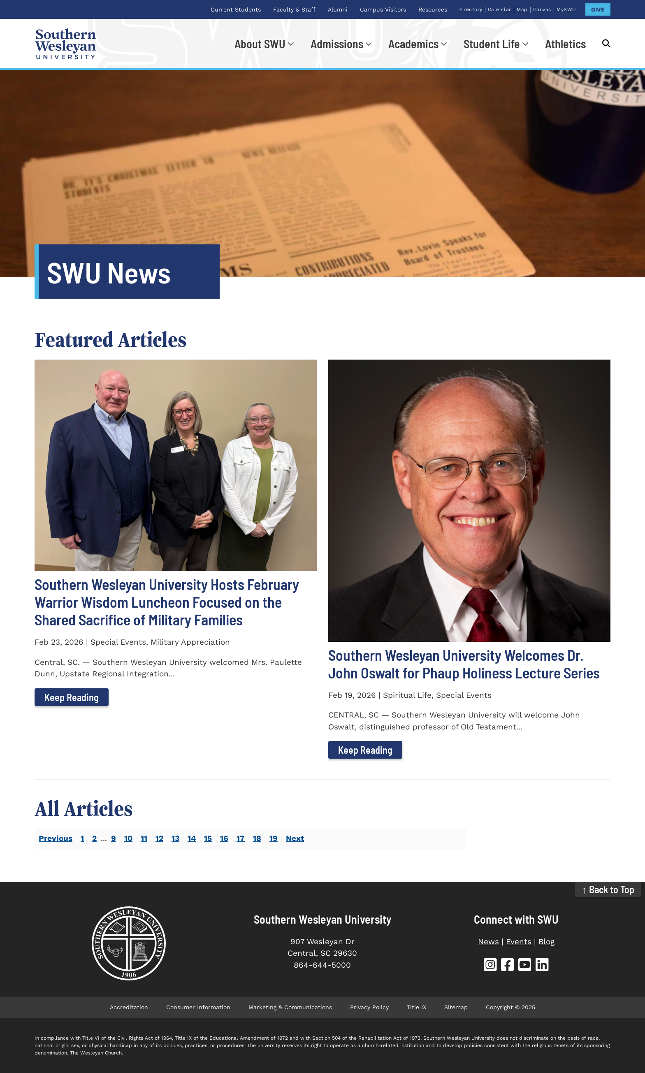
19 (273, 838)
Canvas (542, 9)
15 (208, 838)
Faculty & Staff (294, 9)
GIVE (598, 9)
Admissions (337, 44)
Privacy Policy (369, 1007)
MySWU (566, 9)
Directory (470, 9)
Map (522, 9)
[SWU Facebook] (507, 966)
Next (295, 838)
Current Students (236, 9)
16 (224, 838)
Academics (413, 44)
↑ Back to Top (608, 889)
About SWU (259, 44)
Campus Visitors (383, 9)
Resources (432, 9)
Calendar (499, 9)
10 (128, 838)
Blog (546, 941)
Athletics (565, 44)
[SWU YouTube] (525, 966)
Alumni (338, 9)
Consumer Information (198, 1007)
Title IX (416, 1007)
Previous (55, 838)
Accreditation (129, 1007)
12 (159, 838)
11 (144, 838)
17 (241, 838)
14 (192, 838)
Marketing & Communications (290, 1007)
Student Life (492, 44)
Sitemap (456, 1007)
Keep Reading (71, 697)
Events (518, 941)
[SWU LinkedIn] (542, 966)
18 (257, 838)
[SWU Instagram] (490, 966)
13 (175, 838)
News (488, 941)
